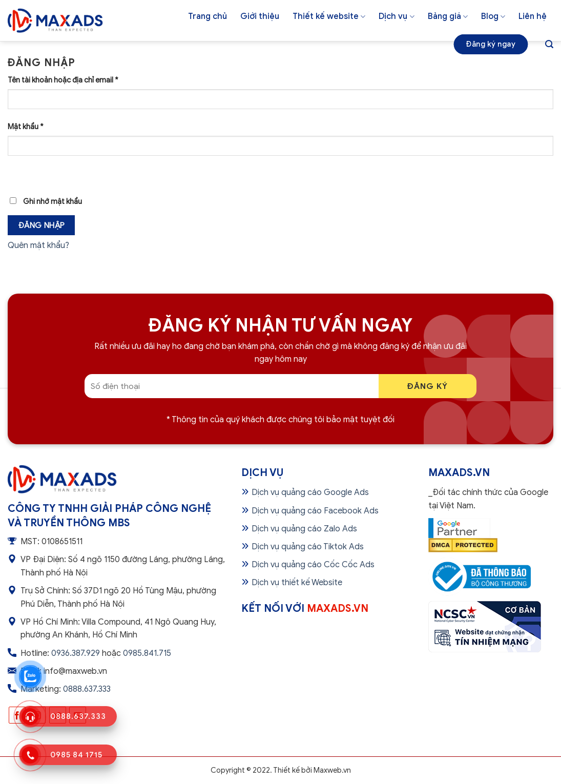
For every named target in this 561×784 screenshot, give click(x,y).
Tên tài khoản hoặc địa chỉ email (63, 80)
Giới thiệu (259, 16)
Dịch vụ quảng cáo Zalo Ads (304, 529)
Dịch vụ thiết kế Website (297, 582)
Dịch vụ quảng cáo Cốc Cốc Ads (313, 565)
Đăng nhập (41, 225)
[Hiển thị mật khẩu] (18, 173)
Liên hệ (532, 16)
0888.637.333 (87, 689)
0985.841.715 (147, 653)
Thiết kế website (329, 16)
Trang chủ (207, 16)
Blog (493, 16)
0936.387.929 (75, 653)
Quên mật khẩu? (38, 245)
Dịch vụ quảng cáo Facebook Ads (315, 511)
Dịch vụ (396, 16)
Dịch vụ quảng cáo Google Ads (310, 492)
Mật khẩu (26, 126)
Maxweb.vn (332, 770)
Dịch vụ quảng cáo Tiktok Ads (308, 547)
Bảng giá (448, 16)
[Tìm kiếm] (549, 44)
